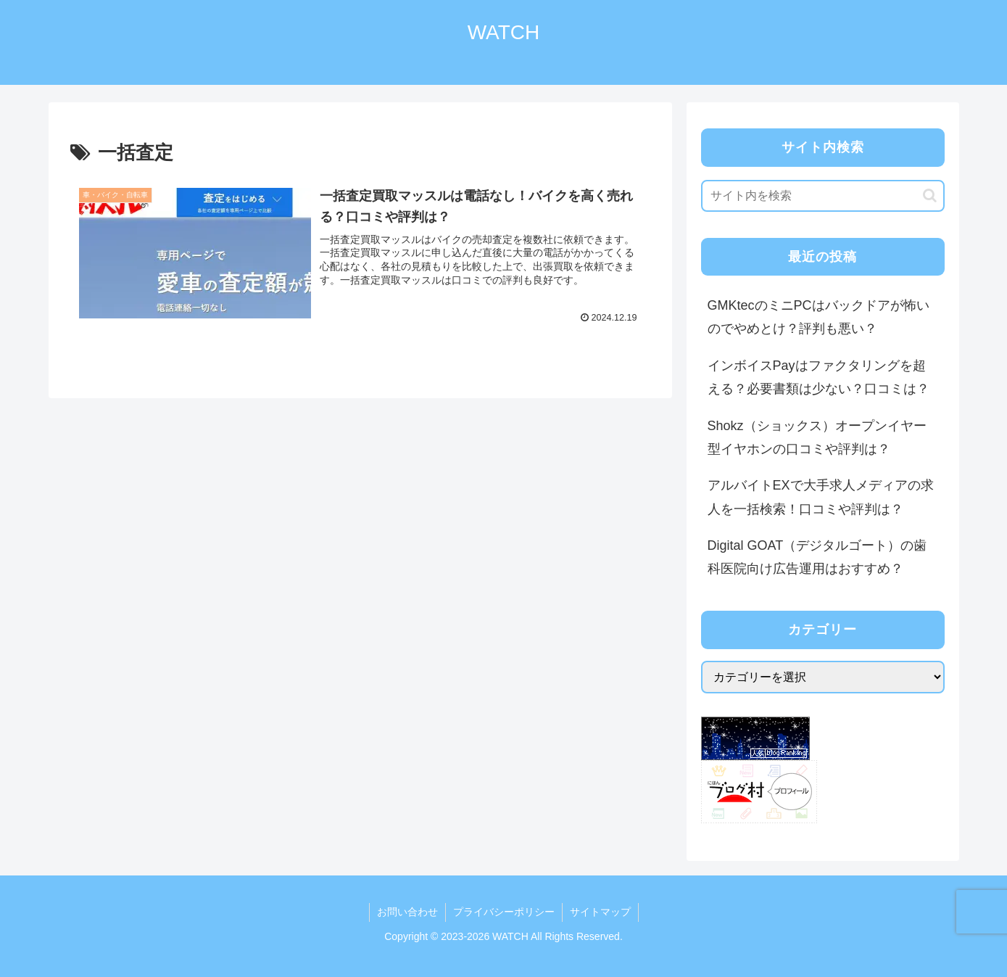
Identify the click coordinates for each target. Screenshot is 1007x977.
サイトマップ (600, 912)
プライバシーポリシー (504, 912)
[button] (929, 195)
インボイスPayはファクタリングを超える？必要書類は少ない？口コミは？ (818, 377)
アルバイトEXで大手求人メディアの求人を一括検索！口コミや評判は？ (821, 497)
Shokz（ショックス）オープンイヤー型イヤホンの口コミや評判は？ (817, 437)
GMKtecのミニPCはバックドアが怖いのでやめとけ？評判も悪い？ (818, 317)
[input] (823, 196)
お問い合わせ (407, 912)
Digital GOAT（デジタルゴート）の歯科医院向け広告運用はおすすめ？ (817, 557)
